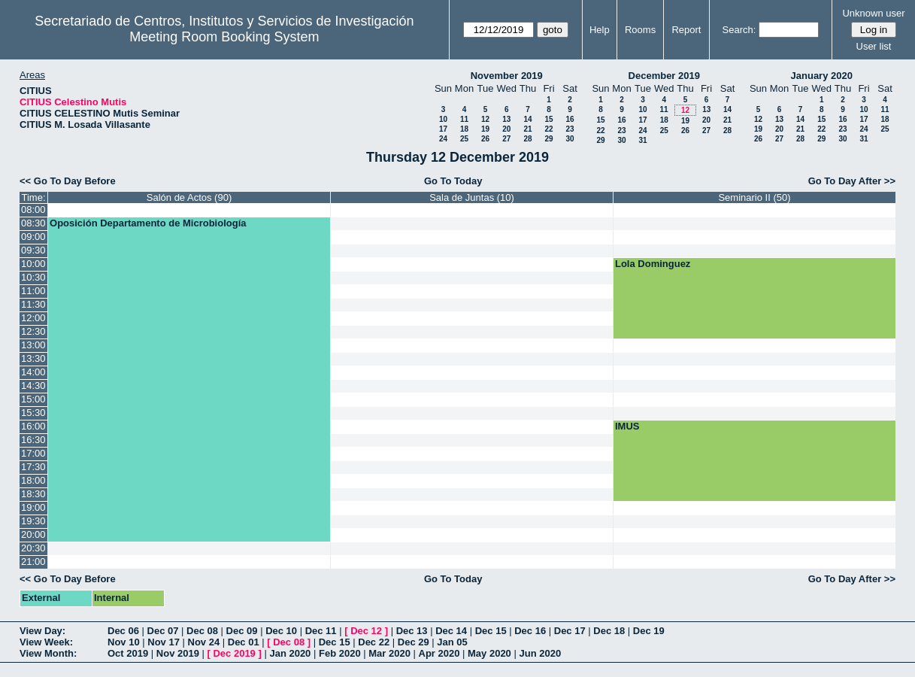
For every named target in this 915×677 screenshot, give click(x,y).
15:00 (33, 399)
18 (464, 129)
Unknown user (873, 13)
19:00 (33, 507)
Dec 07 (163, 630)
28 (527, 139)
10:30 (33, 277)
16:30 (33, 439)
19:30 (33, 521)
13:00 (33, 345)
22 (548, 129)
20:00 (33, 534)
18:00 (33, 480)
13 (506, 119)
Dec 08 (202, 630)
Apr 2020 (439, 653)
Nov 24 (204, 642)
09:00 (33, 236)
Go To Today (453, 181)
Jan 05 (452, 642)
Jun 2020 (540, 653)
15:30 (33, 412)
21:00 (33, 561)
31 (642, 140)
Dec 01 (243, 642)
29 (548, 139)
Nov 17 (163, 642)
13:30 (33, 358)
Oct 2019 (128, 653)
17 (443, 129)
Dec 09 (242, 630)
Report (686, 29)
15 (548, 119)
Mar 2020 (389, 653)
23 (569, 129)
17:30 (33, 466)
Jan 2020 (290, 653)
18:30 (33, 493)
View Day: (42, 630)
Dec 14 (451, 630)
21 (527, 129)
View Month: (48, 653)
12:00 (33, 317)
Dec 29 (413, 642)
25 (464, 139)
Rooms (640, 29)
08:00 (33, 209)
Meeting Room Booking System (224, 36)
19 (485, 129)
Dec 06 (123, 630)
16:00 (33, 426)
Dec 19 (649, 630)
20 (506, 129)
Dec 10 (281, 630)
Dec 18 (609, 630)
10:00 (33, 263)
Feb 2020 (340, 653)
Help (599, 29)
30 (569, 139)
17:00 (33, 453)
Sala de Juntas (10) (471, 197)
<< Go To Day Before (68, 181)
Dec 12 (366, 630)
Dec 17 (570, 630)
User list (874, 46)
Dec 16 (530, 630)
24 (443, 139)
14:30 (33, 385)
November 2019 (507, 75)
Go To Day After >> (851, 181)
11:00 (33, 290)
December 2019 (664, 75)
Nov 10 (124, 642)
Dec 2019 (234, 653)
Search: (739, 29)
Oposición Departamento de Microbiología (148, 223)
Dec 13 (412, 630)
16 (569, 119)
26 (485, 139)
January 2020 (822, 75)
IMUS (627, 426)
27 (506, 139)
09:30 (33, 250)
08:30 (33, 223)
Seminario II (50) (754, 197)
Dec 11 (321, 630)
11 (464, 119)
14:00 (33, 372)
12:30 (33, 331)
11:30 (33, 304)
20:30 (33, 548)
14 (527, 119)
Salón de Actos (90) (189, 197)
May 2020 (489, 653)
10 (443, 119)
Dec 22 (373, 642)
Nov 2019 (177, 653)
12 (485, 119)
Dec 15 (491, 630)
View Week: (46, 642)
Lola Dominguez (652, 263)
